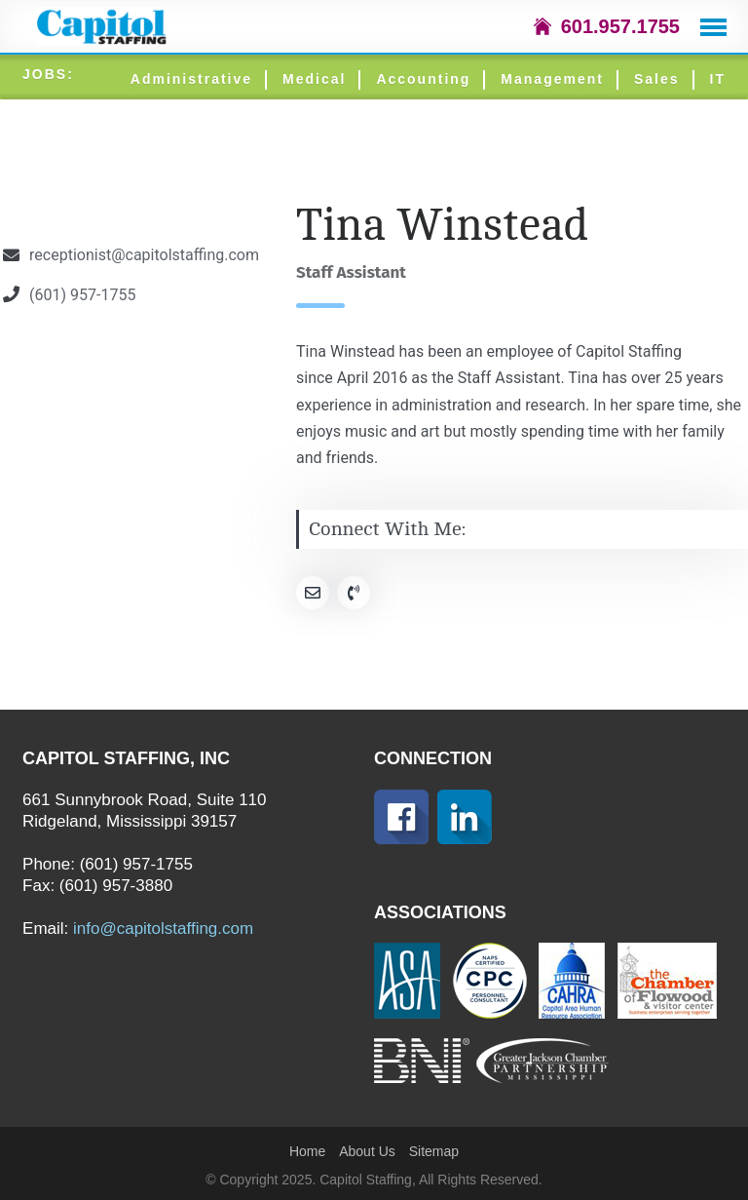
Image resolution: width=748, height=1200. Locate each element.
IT (718, 79)
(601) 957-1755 (82, 295)
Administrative (191, 79)
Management (552, 79)
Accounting (423, 79)
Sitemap (434, 1151)
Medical (314, 79)
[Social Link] (312, 592)
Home (307, 1151)
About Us (367, 1151)
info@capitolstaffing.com (163, 928)
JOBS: (48, 74)
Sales (657, 79)
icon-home (542, 26)
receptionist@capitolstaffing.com (144, 255)
